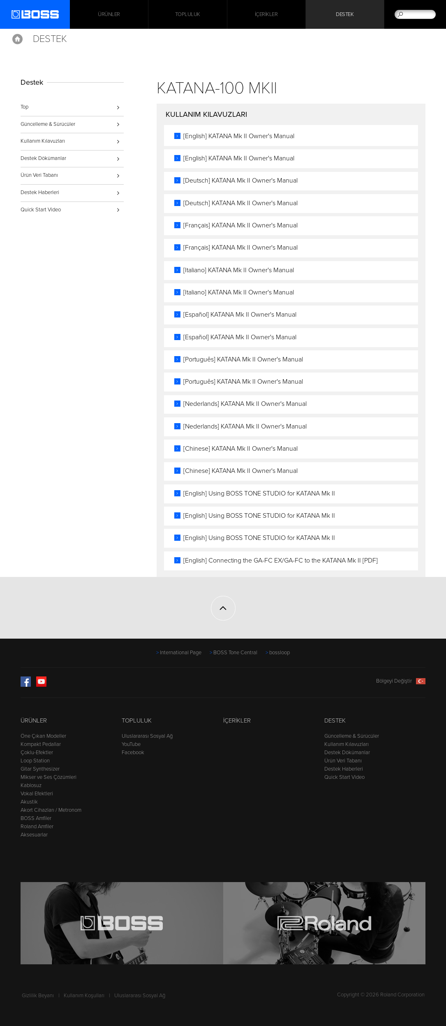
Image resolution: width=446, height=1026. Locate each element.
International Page (180, 652)
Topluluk (187, 14)
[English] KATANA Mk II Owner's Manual (238, 136)
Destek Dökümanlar (43, 158)
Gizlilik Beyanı (38, 995)
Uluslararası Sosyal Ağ (147, 736)
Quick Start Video (41, 209)
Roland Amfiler (37, 826)
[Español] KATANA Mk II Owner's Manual (239, 314)
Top (24, 107)
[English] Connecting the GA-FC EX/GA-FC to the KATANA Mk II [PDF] (280, 560)
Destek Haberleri (40, 192)
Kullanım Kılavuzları (43, 141)
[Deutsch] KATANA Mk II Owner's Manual (240, 180)
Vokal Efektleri (37, 793)
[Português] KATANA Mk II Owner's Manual (243, 359)
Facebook (133, 752)
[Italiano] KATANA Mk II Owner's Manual (238, 270)
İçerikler (266, 14)
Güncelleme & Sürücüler (48, 124)
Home (17, 39)
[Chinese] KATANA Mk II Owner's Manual (240, 449)
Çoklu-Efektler (37, 752)
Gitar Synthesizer (40, 769)
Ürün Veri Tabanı (39, 175)
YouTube (131, 744)
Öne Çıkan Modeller (43, 736)
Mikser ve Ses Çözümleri (48, 777)
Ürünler (34, 720)
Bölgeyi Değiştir (400, 681)
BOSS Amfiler (36, 818)
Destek (345, 14)
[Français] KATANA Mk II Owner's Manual (240, 225)
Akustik (29, 802)
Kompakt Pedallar (41, 744)
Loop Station (35, 760)
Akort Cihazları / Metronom (51, 810)
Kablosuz (31, 785)
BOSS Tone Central (235, 652)
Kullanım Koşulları (84, 995)
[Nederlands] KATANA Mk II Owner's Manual (245, 404)
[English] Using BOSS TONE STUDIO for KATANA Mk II (259, 493)
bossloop (279, 652)
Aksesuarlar (34, 834)
